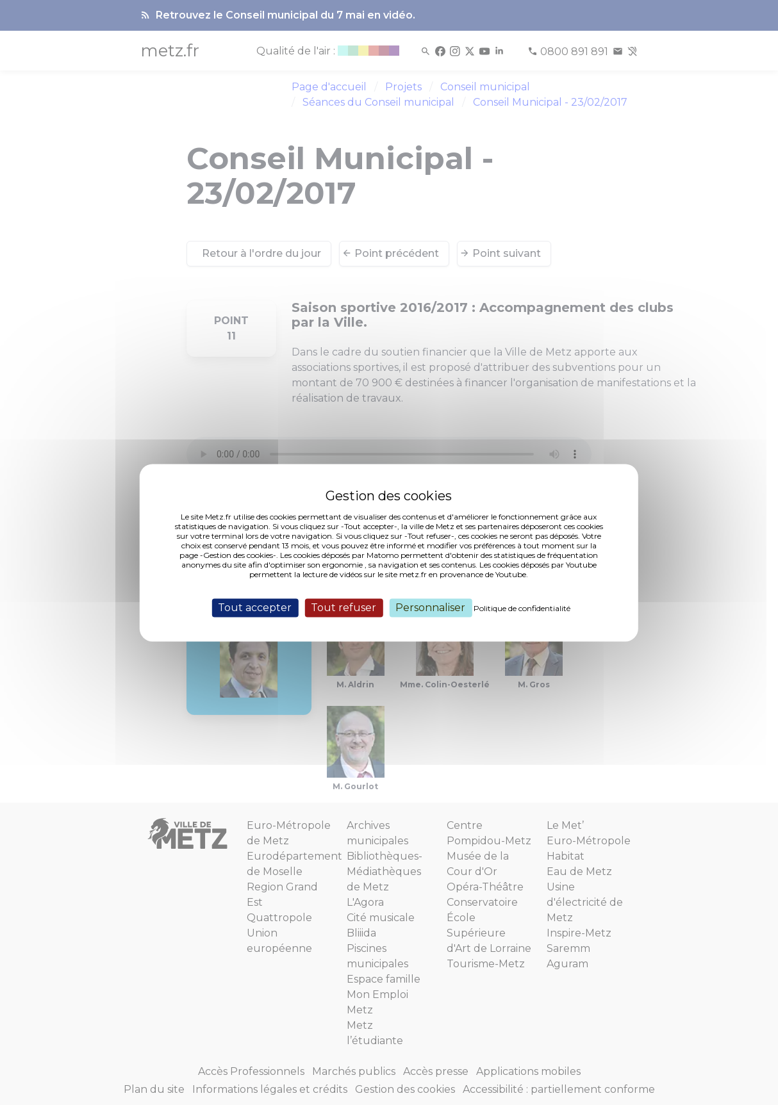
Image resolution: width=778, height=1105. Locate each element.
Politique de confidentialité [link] (522, 608)
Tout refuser (343, 608)
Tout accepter (255, 608)
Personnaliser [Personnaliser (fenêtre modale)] (430, 608)
